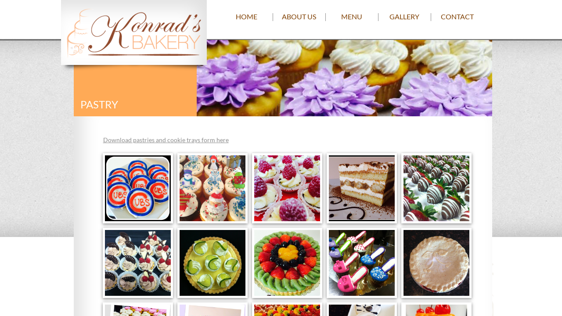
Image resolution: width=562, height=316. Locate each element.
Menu (351, 16)
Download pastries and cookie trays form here (166, 140)
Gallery (404, 16)
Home (246, 16)
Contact (457, 16)
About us (299, 16)
